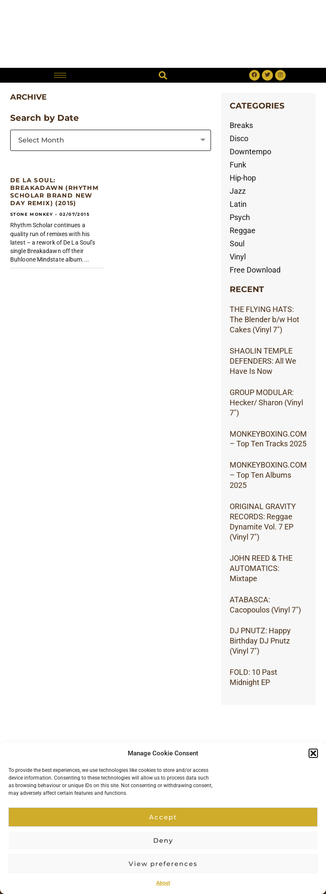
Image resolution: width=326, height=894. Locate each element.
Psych (240, 217)
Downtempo (250, 151)
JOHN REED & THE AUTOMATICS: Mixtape (261, 568)
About (163, 883)
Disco (239, 138)
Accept (163, 817)
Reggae (243, 230)
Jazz (238, 191)
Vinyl (238, 256)
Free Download (255, 269)
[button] (313, 753)
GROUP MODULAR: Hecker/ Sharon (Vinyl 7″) (266, 402)
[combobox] (110, 140)
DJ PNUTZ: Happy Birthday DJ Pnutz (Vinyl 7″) (260, 640)
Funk (238, 164)
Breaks (241, 125)
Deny (163, 840)
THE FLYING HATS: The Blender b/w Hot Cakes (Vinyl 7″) (264, 319)
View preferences (163, 864)
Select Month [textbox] (41, 140)
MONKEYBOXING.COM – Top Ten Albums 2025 (268, 475)
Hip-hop (243, 177)
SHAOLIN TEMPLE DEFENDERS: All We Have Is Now (263, 361)
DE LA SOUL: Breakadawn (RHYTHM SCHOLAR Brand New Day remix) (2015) (54, 191)
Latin (238, 204)
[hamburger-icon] (60, 75)
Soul (237, 243)
